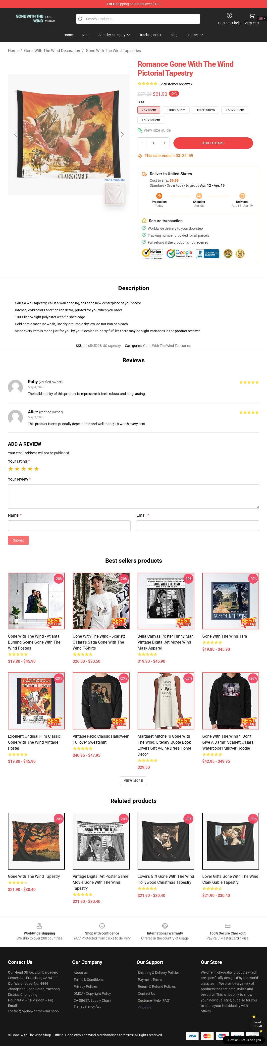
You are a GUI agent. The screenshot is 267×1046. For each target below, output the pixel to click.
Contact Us (146, 993)
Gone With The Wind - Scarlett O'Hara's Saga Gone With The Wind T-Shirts (99, 642)
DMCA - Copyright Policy (92, 993)
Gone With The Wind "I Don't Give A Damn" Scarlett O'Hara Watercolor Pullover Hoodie (228, 742)
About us (81, 973)
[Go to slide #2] (82, 220)
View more (133, 780)
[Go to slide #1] (56, 220)
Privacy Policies (86, 987)
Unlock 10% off (257, 1024)
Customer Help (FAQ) (154, 1000)
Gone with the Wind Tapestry (34, 876)
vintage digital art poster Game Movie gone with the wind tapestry (100, 882)
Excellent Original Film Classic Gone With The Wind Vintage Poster (34, 742)
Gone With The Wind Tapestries (113, 50)
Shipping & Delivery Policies (158, 973)
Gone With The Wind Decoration (52, 50)
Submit (18, 540)
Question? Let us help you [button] (244, 1040)
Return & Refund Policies (157, 987)
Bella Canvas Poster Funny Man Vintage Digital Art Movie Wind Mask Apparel (166, 642)
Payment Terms (150, 980)
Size (141, 102)
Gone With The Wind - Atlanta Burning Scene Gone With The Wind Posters (34, 642)
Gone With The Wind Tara (224, 636)
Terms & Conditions (89, 980)
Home (13, 50)
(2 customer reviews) (176, 84)
